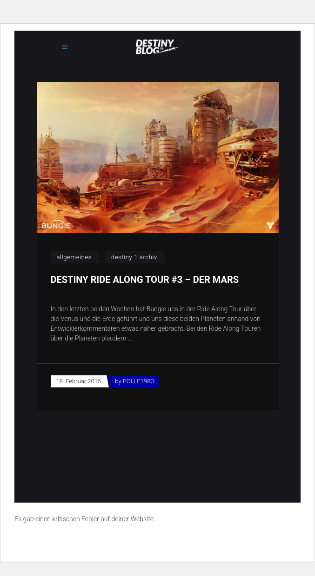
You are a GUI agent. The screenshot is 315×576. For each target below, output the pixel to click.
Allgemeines (74, 257)
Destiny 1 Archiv (134, 257)
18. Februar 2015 (78, 381)
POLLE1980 (138, 381)
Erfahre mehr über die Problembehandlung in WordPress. (95, 540)
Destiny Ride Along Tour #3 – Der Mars (145, 279)
